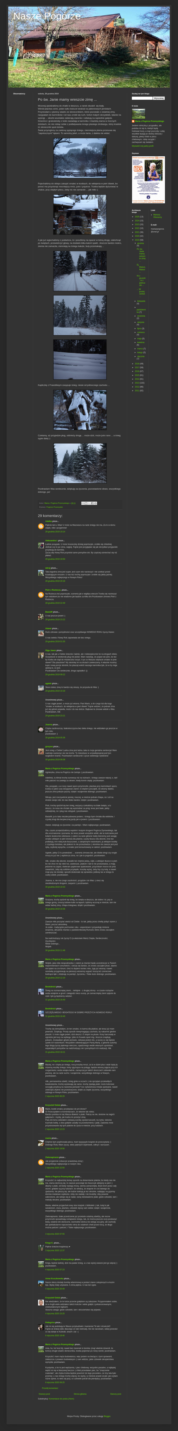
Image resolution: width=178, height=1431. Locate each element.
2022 (137, 228)
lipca (139, 328)
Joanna (48, 724)
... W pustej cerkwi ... (141, 292)
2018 (137, 364)
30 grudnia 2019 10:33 (55, 887)
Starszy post (115, 1394)
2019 (137, 240)
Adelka (48, 521)
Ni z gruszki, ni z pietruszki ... (141, 281)
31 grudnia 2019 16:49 (55, 1000)
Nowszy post (44, 1394)
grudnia (140, 243)
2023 (137, 224)
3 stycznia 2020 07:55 (55, 1234)
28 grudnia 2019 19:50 (55, 559)
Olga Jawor (50, 650)
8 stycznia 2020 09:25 (55, 1382)
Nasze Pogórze (47, 15)
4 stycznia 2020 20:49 (55, 1289)
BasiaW (48, 612)
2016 (137, 371)
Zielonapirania (52, 1157)
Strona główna (80, 1394)
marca (140, 349)
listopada (141, 301)
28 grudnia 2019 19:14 (55, 532)
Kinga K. (49, 1243)
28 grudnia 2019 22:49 (55, 603)
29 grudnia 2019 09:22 (55, 674)
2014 (137, 379)
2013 (137, 383)
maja (139, 338)
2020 (137, 236)
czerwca (141, 332)
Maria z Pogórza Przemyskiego (59, 768)
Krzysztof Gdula (52, 1105)
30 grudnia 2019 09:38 (55, 759)
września (141, 316)
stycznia (140, 356)
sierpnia (140, 322)
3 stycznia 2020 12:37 (55, 1250)
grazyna (49, 746)
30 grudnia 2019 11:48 (55, 950)
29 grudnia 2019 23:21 (55, 716)
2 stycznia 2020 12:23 (55, 1129)
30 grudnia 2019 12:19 (55, 978)
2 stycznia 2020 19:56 (55, 1148)
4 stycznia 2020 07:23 (55, 1269)
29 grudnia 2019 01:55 (55, 641)
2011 (137, 390)
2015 (137, 375)
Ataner (48, 628)
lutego (140, 352)
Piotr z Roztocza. (53, 590)
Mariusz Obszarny (157, 216)
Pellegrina (50, 1322)
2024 (137, 221)
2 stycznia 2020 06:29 (55, 1096)
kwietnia (140, 342)
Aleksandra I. (51, 540)
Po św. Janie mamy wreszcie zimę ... (141, 255)
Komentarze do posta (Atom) (61, 1399)
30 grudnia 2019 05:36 (55, 737)
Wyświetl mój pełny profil (142, 146)
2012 (137, 387)
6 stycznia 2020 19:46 (55, 1335)
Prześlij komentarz (50, 1388)
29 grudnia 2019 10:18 (55, 691)
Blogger (107, 1416)
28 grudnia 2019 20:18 (55, 581)
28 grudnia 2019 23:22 (55, 619)
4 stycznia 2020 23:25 (55, 1313)
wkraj (47, 568)
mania (48, 1138)
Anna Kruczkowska (54, 1278)
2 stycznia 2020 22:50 (55, 1168)
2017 (137, 367)
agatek (48, 683)
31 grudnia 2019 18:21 (55, 1052)
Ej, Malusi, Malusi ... (141, 268)
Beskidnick (50, 987)
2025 (137, 217)
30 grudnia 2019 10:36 (55, 909)
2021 (137, 232)
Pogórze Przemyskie (54, 507)
